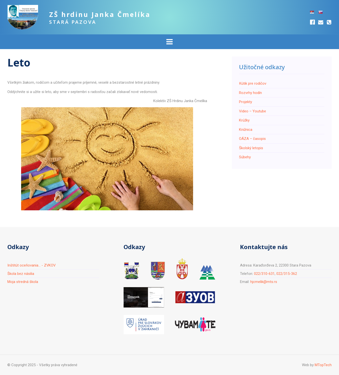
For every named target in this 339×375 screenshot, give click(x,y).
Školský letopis (251, 148)
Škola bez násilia (20, 273)
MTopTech (323, 365)
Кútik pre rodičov (252, 83)
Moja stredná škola (22, 282)
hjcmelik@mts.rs (263, 282)
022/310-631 (264, 273)
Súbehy (245, 157)
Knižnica (245, 129)
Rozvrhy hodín (250, 93)
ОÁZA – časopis (252, 138)
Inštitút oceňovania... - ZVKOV (31, 265)
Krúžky (244, 120)
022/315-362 (286, 273)
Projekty (245, 102)
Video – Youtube (252, 111)
